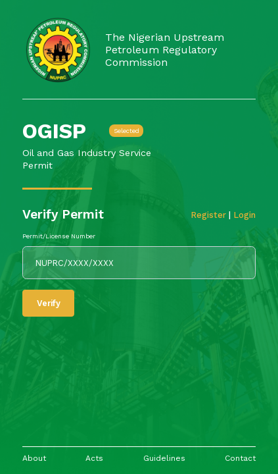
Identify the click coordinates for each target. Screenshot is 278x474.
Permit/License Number (58, 236)
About (34, 458)
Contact (240, 458)
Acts (94, 458)
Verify (48, 303)
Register (210, 215)
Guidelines (164, 458)
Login (244, 215)
